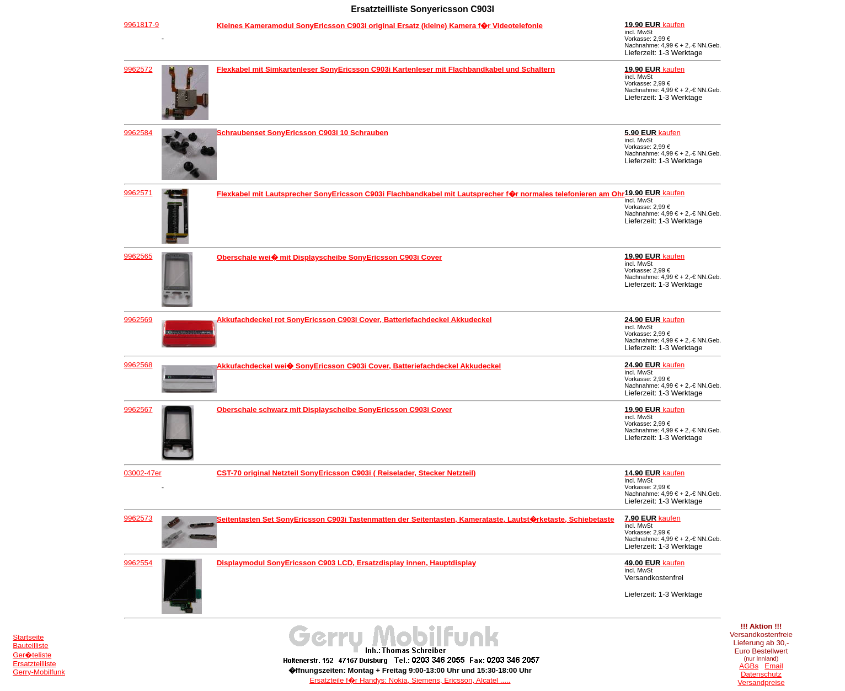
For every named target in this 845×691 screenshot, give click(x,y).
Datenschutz (761, 674)
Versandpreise (760, 682)
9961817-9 (141, 24)
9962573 (138, 518)
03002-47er (143, 473)
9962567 (138, 409)
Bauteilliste (30, 645)
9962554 (138, 563)
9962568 (138, 365)
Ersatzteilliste (34, 664)
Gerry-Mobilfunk (39, 672)
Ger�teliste (32, 655)
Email (773, 666)
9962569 (138, 319)
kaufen (654, 24)
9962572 (138, 69)
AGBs (748, 666)
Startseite (28, 637)
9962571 (138, 193)
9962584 (138, 132)
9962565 (138, 256)
